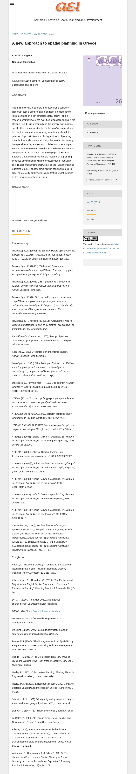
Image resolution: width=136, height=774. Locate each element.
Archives (26, 34)
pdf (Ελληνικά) (96, 113)
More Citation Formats (100, 179)
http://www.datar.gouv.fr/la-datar (44, 611)
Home (15, 34)
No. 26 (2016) (40, 34)
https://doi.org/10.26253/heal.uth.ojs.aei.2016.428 (42, 72)
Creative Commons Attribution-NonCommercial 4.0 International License (101, 248)
